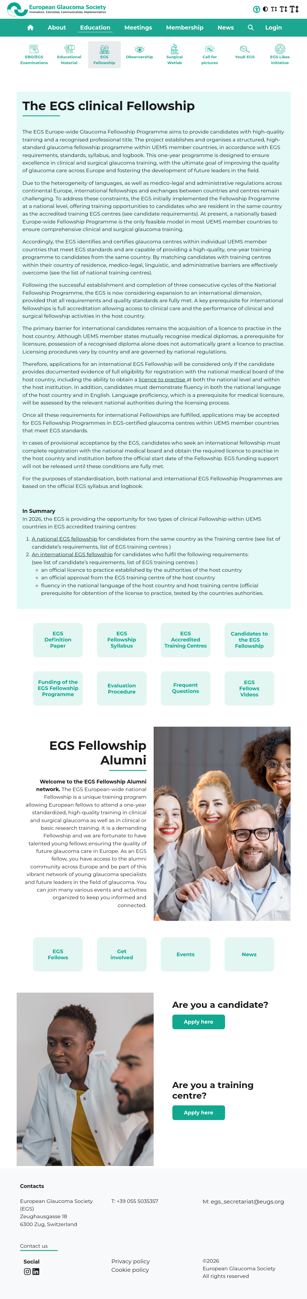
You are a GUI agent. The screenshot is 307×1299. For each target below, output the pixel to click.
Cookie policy (130, 1269)
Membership (185, 27)
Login (273, 27)
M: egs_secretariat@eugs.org (243, 1201)
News (225, 27)
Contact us (34, 1246)
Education (95, 27)
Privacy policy (130, 1261)
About (57, 27)
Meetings (138, 27)
